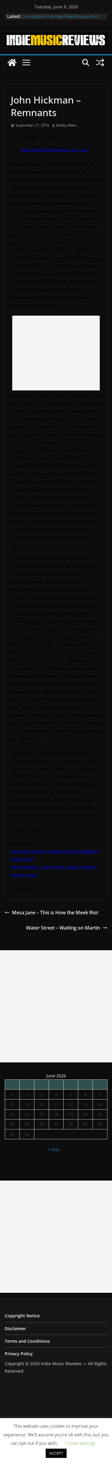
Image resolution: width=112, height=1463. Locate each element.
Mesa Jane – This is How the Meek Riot (51, 912)
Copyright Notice (22, 1315)
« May (53, 1149)
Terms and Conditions (27, 1341)
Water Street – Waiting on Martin (66, 927)
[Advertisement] (56, 353)
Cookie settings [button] (80, 1443)
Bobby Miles (66, 125)
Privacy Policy (19, 1353)
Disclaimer (15, 1328)
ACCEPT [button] (56, 1453)
